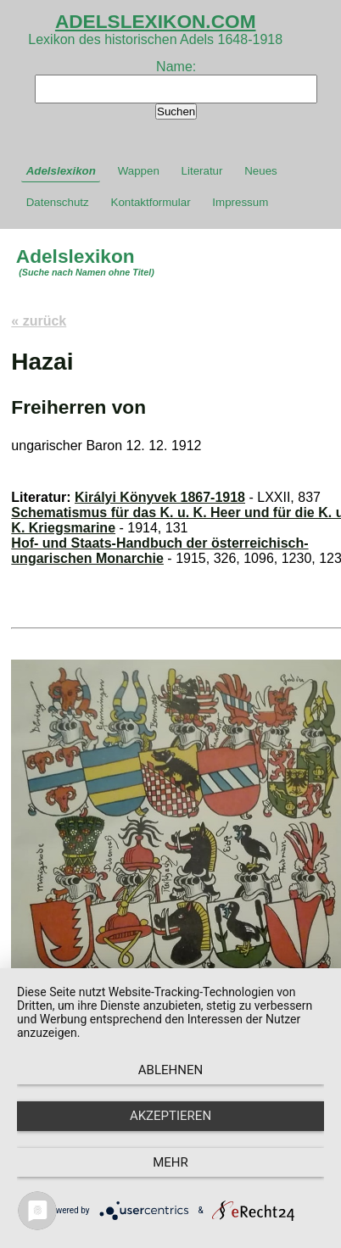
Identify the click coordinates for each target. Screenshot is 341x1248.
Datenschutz (57, 202)
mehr (170, 1162)
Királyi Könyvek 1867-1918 (160, 497)
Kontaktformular (151, 202)
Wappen (138, 170)
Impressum (240, 202)
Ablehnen (170, 1070)
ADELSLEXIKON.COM (155, 21)
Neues (260, 170)
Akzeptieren (170, 1115)
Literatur (202, 170)
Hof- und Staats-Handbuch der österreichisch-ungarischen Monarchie (159, 551)
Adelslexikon (61, 170)
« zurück (38, 321)
